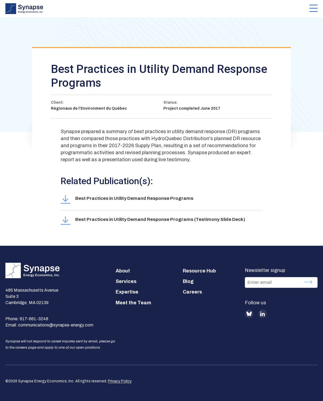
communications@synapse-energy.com (55, 325)
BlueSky (249, 313)
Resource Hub (199, 271)
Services (126, 281)
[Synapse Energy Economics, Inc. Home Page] (157, 8)
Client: (57, 102)
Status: (170, 102)
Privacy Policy (120, 381)
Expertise (127, 292)
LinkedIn (262, 313)
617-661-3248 (34, 318)
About (123, 271)
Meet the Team (133, 302)
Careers (192, 292)
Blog (188, 281)
